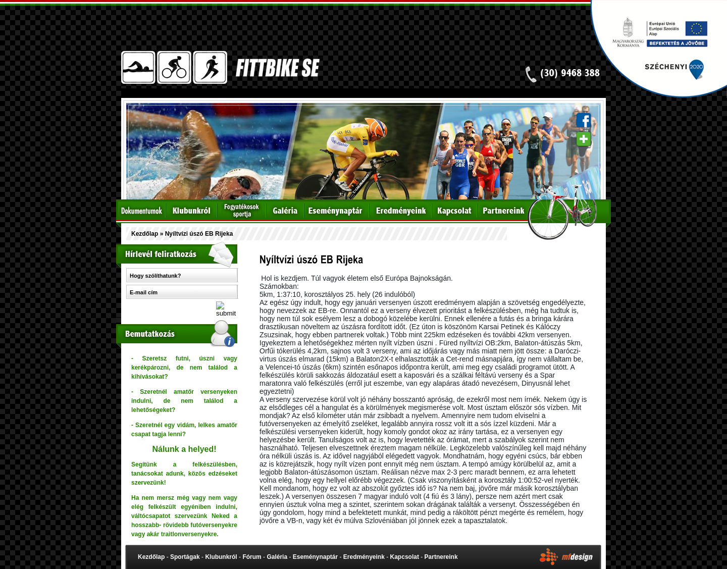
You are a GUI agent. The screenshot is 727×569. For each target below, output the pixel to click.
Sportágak (185, 556)
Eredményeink (364, 556)
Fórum (251, 556)
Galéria (277, 556)
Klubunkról (221, 556)
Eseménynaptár (315, 556)
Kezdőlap (144, 233)
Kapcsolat (404, 556)
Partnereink (441, 556)
